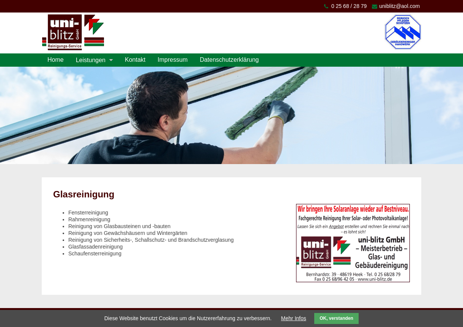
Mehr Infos (293, 318)
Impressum (172, 59)
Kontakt (135, 59)
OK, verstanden (336, 318)
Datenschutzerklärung (229, 59)
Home (55, 59)
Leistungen (91, 60)
